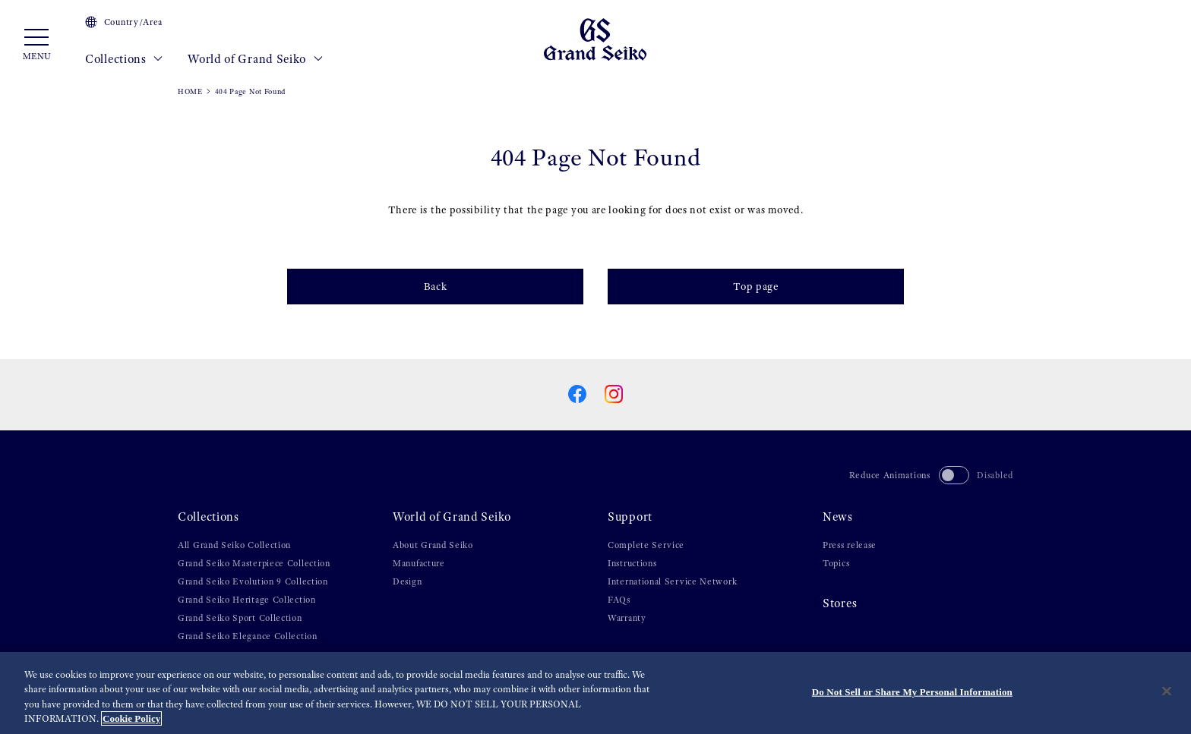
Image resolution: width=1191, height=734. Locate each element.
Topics (836, 563)
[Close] (1166, 690)
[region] (595, 693)
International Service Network (672, 581)
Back (435, 286)
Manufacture (419, 563)
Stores (840, 603)
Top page (756, 286)
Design (407, 581)
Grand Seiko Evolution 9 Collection (253, 581)
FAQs (619, 600)
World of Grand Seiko (255, 59)
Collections (124, 59)
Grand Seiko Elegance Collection (247, 636)
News (838, 517)
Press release (850, 545)
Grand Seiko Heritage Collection (247, 600)
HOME (190, 91)
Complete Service (646, 545)
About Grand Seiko (433, 545)
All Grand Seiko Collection (234, 545)
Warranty (627, 618)
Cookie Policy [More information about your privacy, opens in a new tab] (131, 718)
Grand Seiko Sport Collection (240, 618)
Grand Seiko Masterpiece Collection (254, 563)
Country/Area (124, 22)
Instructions (632, 563)
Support (630, 517)
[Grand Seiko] (595, 38)
